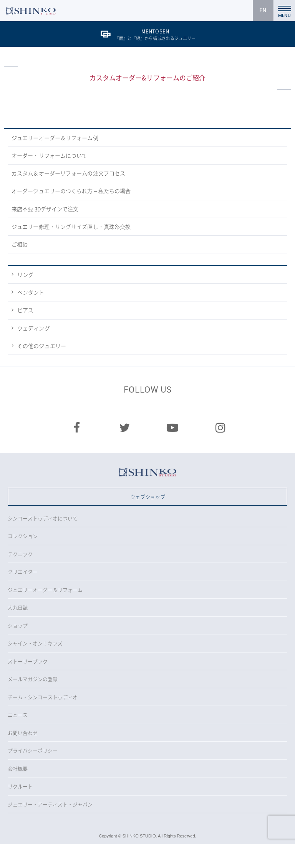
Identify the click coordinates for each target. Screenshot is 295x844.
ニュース (18, 714)
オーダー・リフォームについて (49, 155)
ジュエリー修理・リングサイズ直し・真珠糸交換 (71, 226)
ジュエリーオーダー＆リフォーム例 (55, 137)
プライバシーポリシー (33, 750)
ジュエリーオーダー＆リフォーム (45, 589)
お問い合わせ (23, 732)
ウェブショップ (147, 496)
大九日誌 (18, 607)
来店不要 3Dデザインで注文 (45, 209)
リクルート (20, 786)
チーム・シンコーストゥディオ (43, 697)
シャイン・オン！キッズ (35, 643)
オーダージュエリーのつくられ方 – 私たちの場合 (71, 191)
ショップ (18, 625)
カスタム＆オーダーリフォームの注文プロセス (68, 173)
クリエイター (23, 571)
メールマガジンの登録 (33, 679)
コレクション (23, 535)
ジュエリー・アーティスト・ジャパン (50, 804)
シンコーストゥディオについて (43, 518)
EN (263, 10)
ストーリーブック (28, 661)
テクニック (20, 554)
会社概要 (18, 768)
